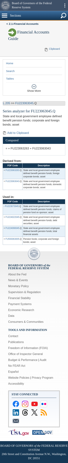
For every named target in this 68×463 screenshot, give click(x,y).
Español (13, 371)
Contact (13, 336)
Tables (10, 78)
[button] (5, 5)
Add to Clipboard (16, 132)
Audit (43, 359)
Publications (16, 342)
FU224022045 (12, 217)
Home (9, 63)
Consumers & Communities (26, 321)
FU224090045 (12, 228)
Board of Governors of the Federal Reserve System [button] (32, 5)
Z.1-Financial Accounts (24, 23)
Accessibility (16, 383)
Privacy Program (42, 377)
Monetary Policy (18, 286)
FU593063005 (12, 239)
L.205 (6, 103)
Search (10, 71)
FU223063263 (12, 170)
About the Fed (17, 274)
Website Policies (18, 377)
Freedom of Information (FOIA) (28, 348)
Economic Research (21, 310)
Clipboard (54, 48)
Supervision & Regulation (24, 292)
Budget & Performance (23, 359)
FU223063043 (12, 181)
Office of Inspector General (25, 354)
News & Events (18, 280)
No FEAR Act (16, 365)
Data (11, 315)
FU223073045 (12, 206)
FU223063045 (24, 103)
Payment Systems (20, 304)
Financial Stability (19, 298)
